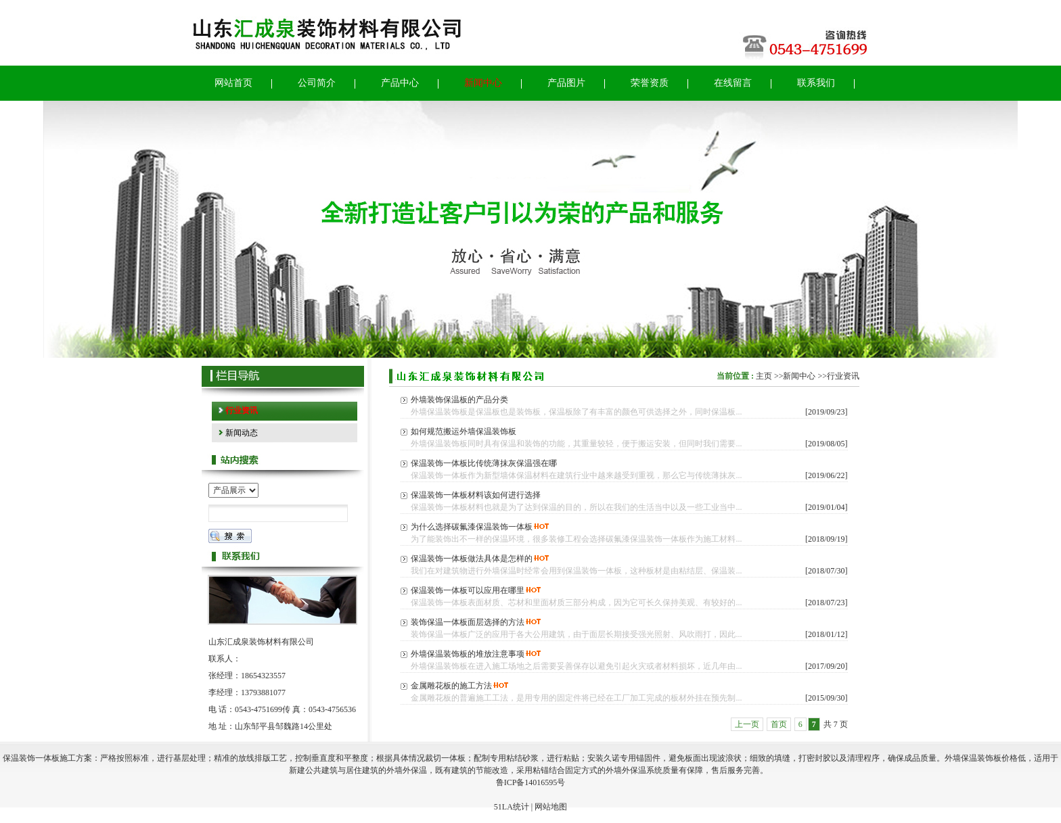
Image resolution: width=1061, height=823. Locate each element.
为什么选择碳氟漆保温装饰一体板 (472, 527)
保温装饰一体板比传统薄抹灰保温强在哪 (484, 463)
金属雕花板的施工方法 (451, 685)
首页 (779, 724)
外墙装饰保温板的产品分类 (459, 399)
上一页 (747, 724)
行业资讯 (843, 376)
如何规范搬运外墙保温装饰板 (463, 431)
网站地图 (551, 807)
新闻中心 (799, 376)
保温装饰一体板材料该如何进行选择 (476, 495)
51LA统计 (511, 807)
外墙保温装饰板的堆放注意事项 (467, 654)
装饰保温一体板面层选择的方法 (467, 622)
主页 (764, 376)
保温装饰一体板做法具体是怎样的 (472, 558)
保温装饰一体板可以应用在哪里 (467, 590)
